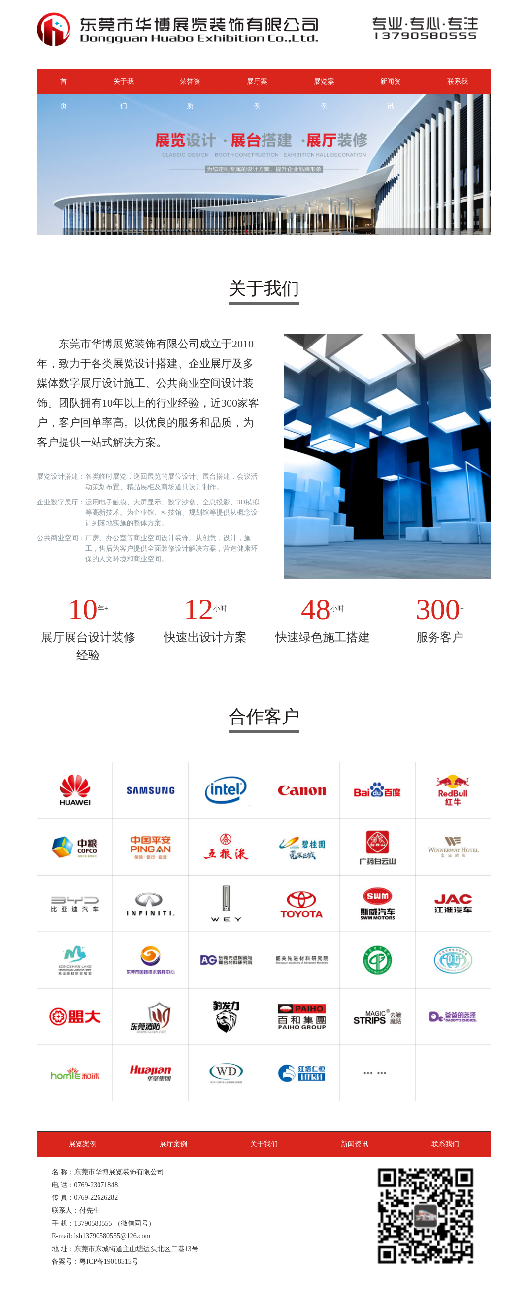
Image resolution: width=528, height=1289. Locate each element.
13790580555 (93, 1223)
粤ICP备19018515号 (108, 1261)
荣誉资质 (190, 86)
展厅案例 (257, 86)
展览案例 (324, 86)
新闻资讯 (390, 86)
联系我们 (457, 86)
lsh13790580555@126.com (112, 1235)
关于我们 (123, 86)
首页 (63, 86)
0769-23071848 (96, 1184)
